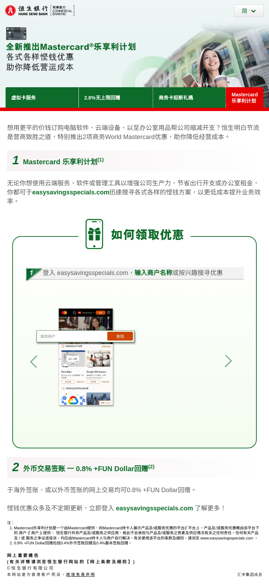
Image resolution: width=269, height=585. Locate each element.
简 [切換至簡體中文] (244, 11)
